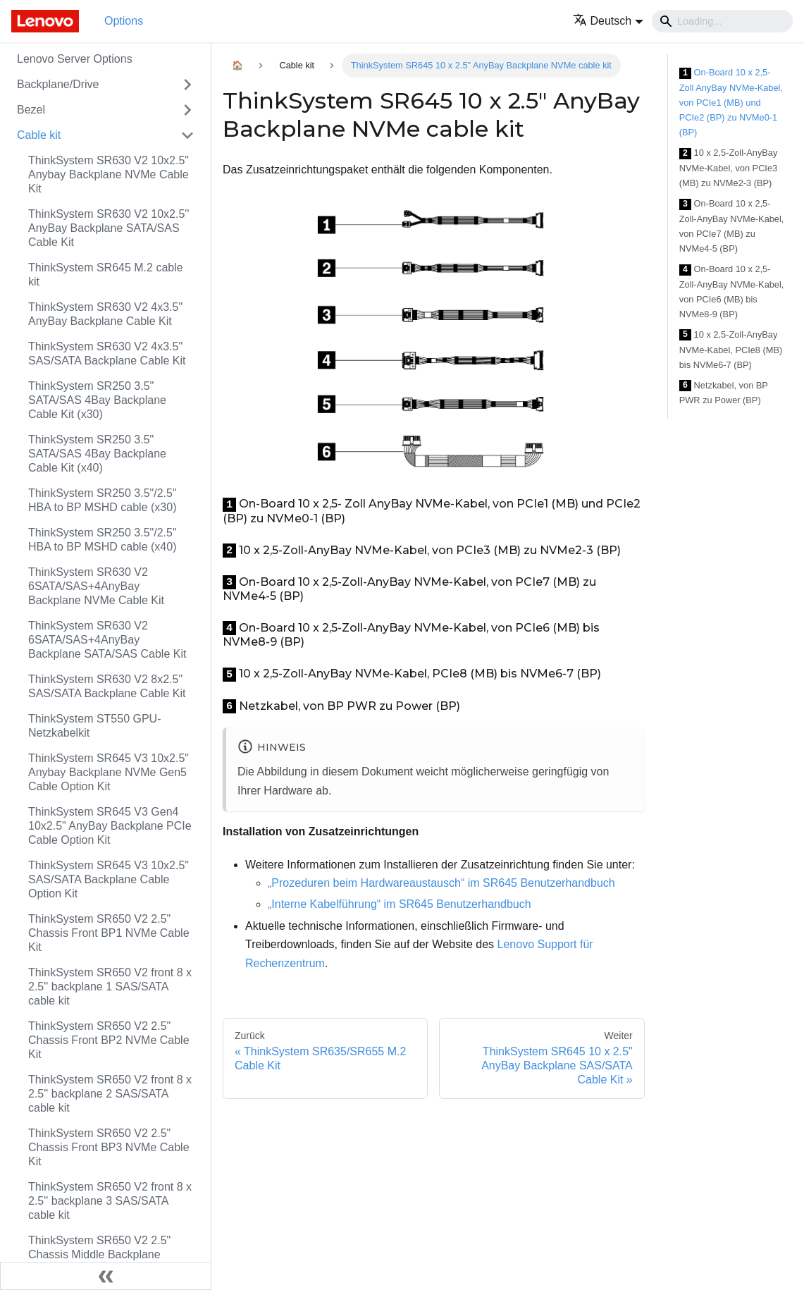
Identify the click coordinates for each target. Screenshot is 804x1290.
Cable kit (39, 135)
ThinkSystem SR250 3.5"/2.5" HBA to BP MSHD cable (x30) (102, 500)
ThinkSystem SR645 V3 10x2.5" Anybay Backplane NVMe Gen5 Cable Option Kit (108, 772)
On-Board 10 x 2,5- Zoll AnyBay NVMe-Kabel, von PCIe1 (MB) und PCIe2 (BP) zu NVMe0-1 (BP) (731, 102)
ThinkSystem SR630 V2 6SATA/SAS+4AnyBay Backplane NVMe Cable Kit (96, 586)
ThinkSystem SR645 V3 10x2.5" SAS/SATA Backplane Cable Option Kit (108, 879)
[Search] (722, 21)
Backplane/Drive (58, 84)
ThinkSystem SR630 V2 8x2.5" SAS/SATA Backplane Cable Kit (107, 686)
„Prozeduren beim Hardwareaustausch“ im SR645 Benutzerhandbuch (441, 883)
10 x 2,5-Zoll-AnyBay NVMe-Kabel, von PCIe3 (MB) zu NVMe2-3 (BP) (728, 167)
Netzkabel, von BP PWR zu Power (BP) (723, 393)
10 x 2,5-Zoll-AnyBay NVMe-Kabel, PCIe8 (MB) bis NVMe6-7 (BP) (731, 349)
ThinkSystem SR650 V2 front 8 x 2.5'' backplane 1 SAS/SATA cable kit (110, 986)
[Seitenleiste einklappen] (105, 1276)
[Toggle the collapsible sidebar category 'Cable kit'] (187, 135)
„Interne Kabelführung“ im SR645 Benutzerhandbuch (399, 904)
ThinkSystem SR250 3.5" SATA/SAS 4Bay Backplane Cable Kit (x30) (97, 400)
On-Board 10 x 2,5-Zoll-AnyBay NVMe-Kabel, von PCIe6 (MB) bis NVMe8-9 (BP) (731, 291)
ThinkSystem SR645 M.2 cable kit (105, 275)
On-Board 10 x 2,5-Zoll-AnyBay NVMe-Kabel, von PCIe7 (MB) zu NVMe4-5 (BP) (731, 226)
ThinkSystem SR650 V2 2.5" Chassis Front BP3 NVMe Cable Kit (109, 1147)
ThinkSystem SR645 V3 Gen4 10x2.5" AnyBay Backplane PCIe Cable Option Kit (110, 826)
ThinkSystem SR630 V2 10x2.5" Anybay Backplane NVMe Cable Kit (108, 174)
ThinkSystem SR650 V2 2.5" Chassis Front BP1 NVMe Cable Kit (109, 933)
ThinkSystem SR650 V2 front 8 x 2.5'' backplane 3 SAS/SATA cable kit (110, 1201)
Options (123, 21)
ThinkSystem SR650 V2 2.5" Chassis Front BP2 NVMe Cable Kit (109, 1040)
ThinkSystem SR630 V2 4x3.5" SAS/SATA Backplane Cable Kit (107, 353)
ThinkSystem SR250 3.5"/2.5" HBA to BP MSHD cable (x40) (102, 540)
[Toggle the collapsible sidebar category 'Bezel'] (187, 110)
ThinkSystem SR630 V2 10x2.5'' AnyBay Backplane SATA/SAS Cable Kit (108, 228)
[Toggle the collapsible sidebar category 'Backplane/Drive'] (187, 84)
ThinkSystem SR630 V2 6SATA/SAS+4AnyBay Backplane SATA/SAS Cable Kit (107, 640)
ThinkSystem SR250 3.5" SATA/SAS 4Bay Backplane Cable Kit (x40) (97, 454)
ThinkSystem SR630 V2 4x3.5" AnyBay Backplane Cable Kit (105, 314)
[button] (608, 21)
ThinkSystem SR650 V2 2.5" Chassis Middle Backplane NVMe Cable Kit (99, 1254)
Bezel (31, 110)
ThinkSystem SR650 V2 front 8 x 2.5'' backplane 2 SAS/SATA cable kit (110, 1094)
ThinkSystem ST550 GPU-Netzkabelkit (94, 726)
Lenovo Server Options (74, 59)
